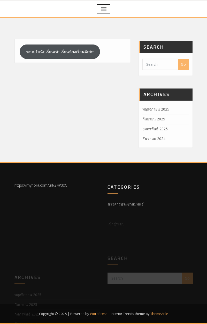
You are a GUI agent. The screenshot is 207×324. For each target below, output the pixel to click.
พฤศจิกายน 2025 (155, 118)
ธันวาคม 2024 (153, 147)
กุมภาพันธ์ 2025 (155, 138)
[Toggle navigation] (103, 8)
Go (183, 69)
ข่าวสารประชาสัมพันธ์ (126, 207)
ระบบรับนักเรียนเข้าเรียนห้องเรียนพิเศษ (60, 55)
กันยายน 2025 (153, 128)
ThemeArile (159, 313)
